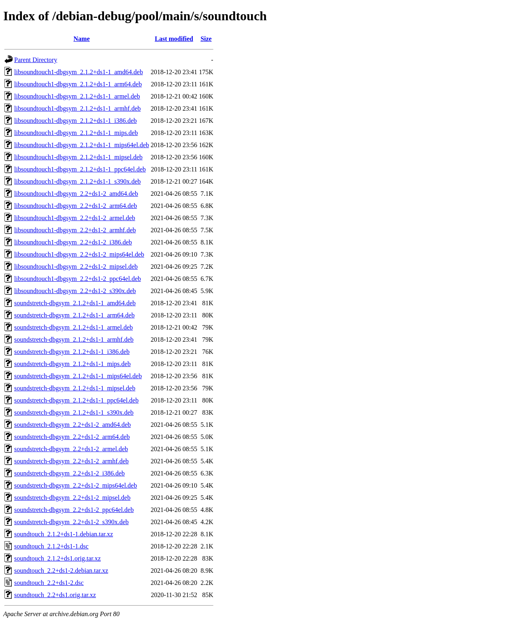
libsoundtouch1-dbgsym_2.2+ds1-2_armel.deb (74, 217)
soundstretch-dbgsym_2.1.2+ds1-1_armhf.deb (74, 339)
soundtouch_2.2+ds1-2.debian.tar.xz (61, 570)
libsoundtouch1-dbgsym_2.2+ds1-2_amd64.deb (76, 193)
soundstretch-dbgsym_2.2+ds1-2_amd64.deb (72, 424)
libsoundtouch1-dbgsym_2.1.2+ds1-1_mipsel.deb (78, 157)
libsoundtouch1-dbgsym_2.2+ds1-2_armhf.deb (75, 230)
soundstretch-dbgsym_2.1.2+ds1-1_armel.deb (73, 327)
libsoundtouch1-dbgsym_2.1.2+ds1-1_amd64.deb (78, 72)
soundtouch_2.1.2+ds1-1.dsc (51, 546)
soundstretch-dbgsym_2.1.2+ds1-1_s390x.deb (74, 412)
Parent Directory (35, 59)
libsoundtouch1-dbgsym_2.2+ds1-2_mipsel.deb (76, 266)
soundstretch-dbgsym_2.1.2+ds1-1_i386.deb (72, 351)
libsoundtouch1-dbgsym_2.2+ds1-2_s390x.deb (75, 290)
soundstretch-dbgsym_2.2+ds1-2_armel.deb (71, 448)
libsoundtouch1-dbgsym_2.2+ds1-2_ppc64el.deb (77, 278)
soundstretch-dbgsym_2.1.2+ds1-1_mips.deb (72, 363)
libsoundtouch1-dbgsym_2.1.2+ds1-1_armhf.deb (77, 108)
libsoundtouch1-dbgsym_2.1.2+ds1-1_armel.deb (77, 96)
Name (82, 38)
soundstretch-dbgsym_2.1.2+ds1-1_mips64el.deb (78, 376)
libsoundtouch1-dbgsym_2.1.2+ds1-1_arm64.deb (78, 84)
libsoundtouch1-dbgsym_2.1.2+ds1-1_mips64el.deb (81, 144)
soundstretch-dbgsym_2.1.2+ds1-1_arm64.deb (74, 315)
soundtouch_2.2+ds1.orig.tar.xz (55, 594)
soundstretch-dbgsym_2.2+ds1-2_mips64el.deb (75, 485)
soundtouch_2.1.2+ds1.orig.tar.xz (57, 558)
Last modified (174, 38)
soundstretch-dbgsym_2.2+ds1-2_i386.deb (69, 473)
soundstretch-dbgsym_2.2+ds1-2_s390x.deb (71, 521)
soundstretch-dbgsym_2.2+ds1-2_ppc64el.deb (74, 509)
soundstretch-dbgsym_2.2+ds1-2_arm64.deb (72, 436)
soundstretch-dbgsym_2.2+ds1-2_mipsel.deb (72, 497)
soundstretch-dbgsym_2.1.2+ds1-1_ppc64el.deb (76, 400)
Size (206, 38)
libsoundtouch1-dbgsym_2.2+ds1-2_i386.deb (73, 242)
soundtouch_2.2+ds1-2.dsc (49, 582)
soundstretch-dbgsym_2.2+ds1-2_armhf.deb (71, 461)
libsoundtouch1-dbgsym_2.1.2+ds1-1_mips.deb (76, 132)
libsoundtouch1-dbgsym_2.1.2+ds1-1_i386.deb (75, 120)
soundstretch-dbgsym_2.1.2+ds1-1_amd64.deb (75, 303)
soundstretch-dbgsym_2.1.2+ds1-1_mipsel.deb (74, 388)
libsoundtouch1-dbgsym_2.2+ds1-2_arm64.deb (75, 205)
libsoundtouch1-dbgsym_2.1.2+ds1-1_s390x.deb (77, 181)
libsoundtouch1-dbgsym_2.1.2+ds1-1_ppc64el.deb (80, 169)
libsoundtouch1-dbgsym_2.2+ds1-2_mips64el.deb (79, 254)
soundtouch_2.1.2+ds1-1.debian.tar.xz (63, 534)
